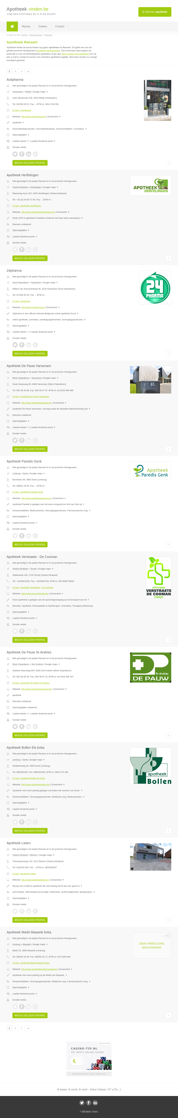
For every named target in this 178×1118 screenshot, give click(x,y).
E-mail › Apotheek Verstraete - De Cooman (32, 587)
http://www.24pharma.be (33, 307)
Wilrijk (28, 92)
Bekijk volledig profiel (30, 162)
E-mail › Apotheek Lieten (24, 873)
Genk (25, 473)
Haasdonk (36, 282)
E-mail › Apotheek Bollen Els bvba (28, 778)
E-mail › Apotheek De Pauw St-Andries (30, 683)
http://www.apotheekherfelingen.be (37, 212)
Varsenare (36, 378)
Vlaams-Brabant (20, 187)
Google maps (40, 92)
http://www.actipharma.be (33, 116)
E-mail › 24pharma (21, 301)
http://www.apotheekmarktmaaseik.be (39, 969)
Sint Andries (37, 664)
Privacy (95, 1111)
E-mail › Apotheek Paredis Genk (27, 492)
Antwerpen (17, 92)
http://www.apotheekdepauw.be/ (36, 689)
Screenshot (54, 116)
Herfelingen (35, 187)
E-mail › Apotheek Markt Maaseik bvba (30, 963)
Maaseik (26, 944)
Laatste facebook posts (43, 141)
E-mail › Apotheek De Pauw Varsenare (30, 396)
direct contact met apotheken (75, 54)
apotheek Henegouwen (48, 50)
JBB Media (86, 1111)
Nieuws (26, 26)
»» (28, 71)
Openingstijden (21, 135)
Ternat (33, 569)
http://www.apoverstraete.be (34, 593)
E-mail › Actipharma (21, 110)
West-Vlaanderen (20, 378)
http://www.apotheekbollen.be (35, 784)
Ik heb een (155, 11)
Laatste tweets (20, 141)
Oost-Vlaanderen (20, 282)
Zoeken (42, 26)
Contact (59, 26)
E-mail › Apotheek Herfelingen (26, 206)
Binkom (33, 855)
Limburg (16, 473)
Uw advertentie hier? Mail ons (89, 1073)
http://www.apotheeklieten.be (35, 880)
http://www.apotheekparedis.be (36, 498)
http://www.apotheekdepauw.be (36, 403)
